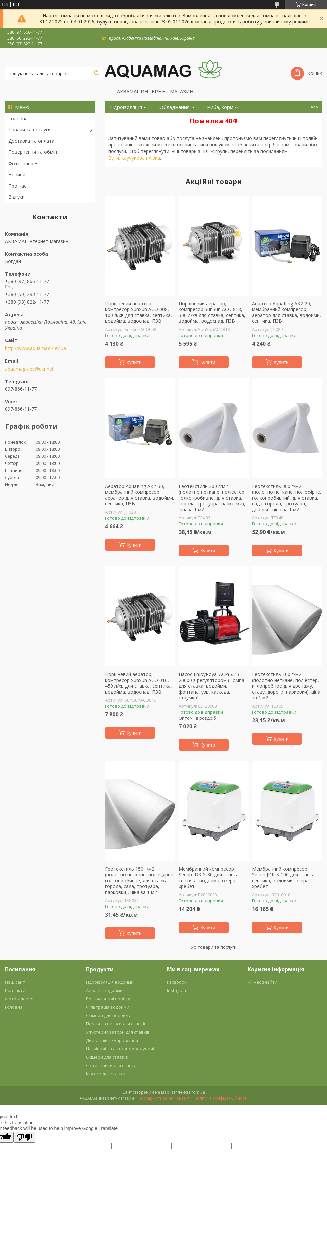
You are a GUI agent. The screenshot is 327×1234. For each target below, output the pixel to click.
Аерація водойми (104, 990)
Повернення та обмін (32, 152)
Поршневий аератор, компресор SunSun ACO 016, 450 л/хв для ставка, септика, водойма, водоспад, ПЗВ (138, 683)
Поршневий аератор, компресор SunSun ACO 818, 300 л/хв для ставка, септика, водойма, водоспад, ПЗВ (212, 312)
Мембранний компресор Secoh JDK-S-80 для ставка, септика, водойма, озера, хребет (209, 877)
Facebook (177, 982)
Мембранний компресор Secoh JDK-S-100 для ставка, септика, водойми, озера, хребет (284, 877)
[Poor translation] (24, 1137)
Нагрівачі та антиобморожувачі (120, 1049)
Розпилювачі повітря (108, 999)
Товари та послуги (29, 129)
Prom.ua (197, 1092)
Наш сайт (15, 982)
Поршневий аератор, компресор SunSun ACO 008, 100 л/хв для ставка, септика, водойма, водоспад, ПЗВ (138, 312)
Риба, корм (220, 107)
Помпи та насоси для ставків (116, 1024)
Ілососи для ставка (105, 1074)
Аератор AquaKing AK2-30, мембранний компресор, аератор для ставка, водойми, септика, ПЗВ (139, 495)
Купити (134, 362)
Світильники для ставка (111, 1065)
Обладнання (174, 107)
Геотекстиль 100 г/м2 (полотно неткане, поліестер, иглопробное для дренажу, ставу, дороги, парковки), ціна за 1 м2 (286, 686)
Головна (18, 118)
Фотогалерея (23, 163)
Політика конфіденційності (220, 1098)
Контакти (15, 990)
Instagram (177, 990)
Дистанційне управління (112, 1040)
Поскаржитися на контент (164, 1098)
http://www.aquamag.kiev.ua (35, 348)
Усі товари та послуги (214, 947)
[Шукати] (96, 73)
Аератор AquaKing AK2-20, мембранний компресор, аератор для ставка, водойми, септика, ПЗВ (286, 312)
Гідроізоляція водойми (110, 982)
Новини (16, 174)
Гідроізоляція (126, 107)
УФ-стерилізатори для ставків (118, 1032)
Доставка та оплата (31, 141)
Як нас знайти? (263, 982)
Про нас (17, 186)
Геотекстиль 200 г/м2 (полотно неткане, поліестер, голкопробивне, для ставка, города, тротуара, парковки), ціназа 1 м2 (212, 498)
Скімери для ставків (107, 1057)
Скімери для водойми (108, 1015)
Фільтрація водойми (107, 1007)
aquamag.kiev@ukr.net (29, 369)
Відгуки (16, 197)
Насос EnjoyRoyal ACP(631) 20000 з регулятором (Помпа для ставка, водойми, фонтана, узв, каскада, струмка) (211, 686)
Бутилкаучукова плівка (134, 158)
